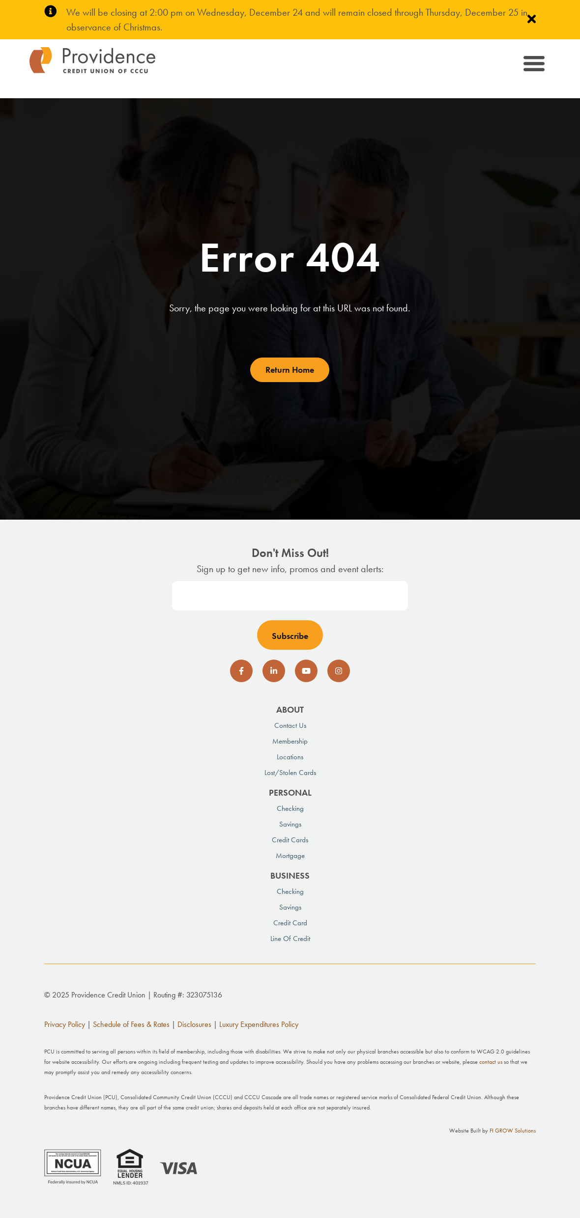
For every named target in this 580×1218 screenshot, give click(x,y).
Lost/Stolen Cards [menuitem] (290, 772)
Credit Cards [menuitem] (290, 840)
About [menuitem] (290, 709)
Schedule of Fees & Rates (131, 1024)
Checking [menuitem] (290, 808)
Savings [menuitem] (290, 824)
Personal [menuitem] (290, 792)
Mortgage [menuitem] (290, 855)
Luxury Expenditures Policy (258, 1024)
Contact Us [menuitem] (290, 725)
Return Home (289, 369)
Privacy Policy (64, 1024)
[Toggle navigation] (533, 65)
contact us (490, 1062)
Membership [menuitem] (290, 741)
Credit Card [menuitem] (290, 923)
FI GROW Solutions (513, 1131)
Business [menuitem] (290, 875)
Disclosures (194, 1024)
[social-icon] (241, 671)
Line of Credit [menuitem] (290, 938)
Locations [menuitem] (290, 757)
